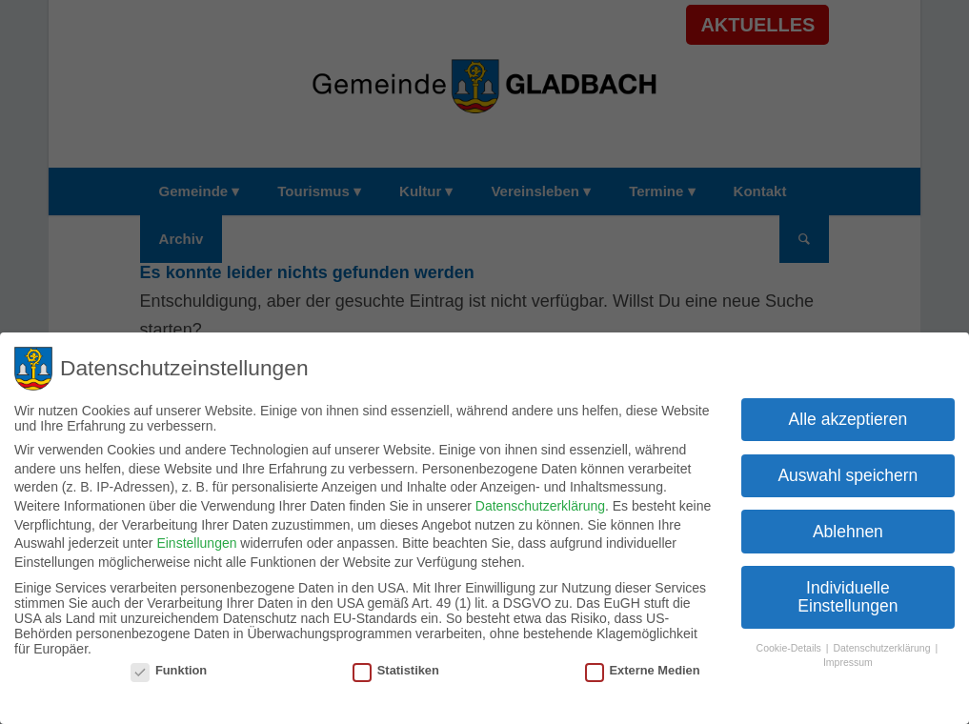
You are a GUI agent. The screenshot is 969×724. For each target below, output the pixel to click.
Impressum (848, 658)
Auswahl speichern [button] (847, 471)
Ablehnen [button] (848, 527)
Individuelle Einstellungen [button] (847, 593)
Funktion (169, 667)
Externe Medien (642, 667)
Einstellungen (196, 540)
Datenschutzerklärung (540, 503)
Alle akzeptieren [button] (848, 415)
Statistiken (396, 667)
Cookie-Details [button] (790, 645)
